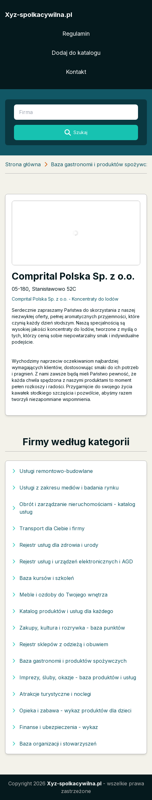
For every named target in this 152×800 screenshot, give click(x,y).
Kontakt (76, 71)
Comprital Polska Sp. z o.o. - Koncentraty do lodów (65, 299)
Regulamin (76, 33)
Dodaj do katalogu (76, 52)
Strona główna (23, 164)
